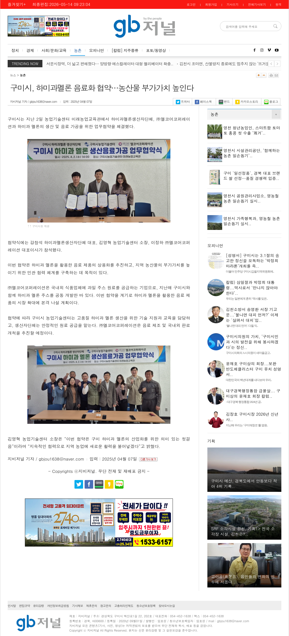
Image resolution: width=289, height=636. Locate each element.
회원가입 (211, 4)
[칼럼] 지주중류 (124, 50)
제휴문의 (91, 605)
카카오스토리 (246, 101)
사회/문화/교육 (53, 50)
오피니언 (96, 50)
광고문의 (105, 605)
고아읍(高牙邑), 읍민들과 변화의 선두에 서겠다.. (243, 579)
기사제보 (77, 605)
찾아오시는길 (167, 605)
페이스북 (203, 101)
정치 (15, 50)
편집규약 (24, 605)
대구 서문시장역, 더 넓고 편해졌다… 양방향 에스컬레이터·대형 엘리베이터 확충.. (112, 64)
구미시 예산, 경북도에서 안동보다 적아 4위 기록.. (244, 483)
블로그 (271, 101)
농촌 (77, 50)
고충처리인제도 (123, 605)
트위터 (183, 101)
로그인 (191, 4)
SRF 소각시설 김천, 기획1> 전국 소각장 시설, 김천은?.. (243, 531)
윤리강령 (38, 605)
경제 (30, 50)
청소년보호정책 (145, 605)
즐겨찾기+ (17, 4)
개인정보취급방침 (58, 605)
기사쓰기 (232, 4)
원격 (278, 4)
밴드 (224, 101)
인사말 (12, 605)
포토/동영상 (156, 50)
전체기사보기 (257, 4)
